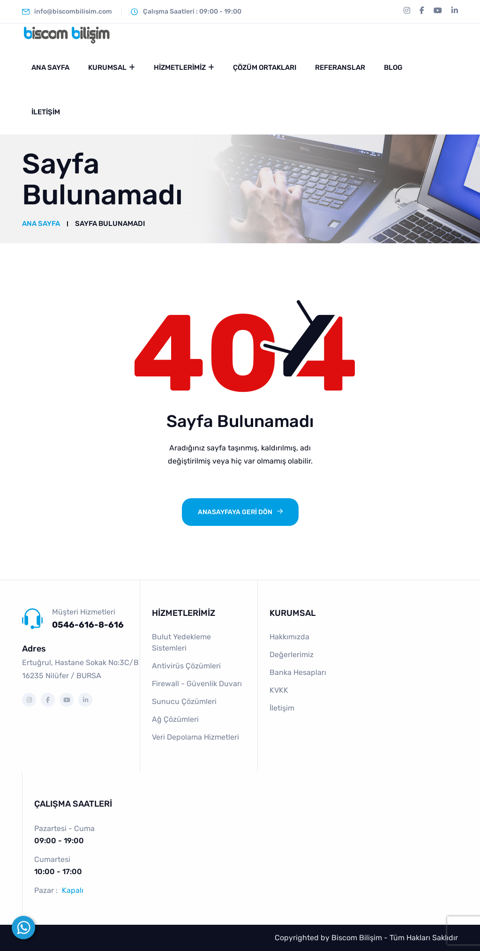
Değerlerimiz (292, 654)
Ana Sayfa (50, 67)
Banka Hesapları (298, 672)
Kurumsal (107, 67)
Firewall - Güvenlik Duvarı (197, 683)
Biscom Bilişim (356, 937)
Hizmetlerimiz (180, 67)
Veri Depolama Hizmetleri (195, 737)
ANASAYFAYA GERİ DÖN (235, 512)
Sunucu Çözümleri (184, 701)
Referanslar (340, 67)
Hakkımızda (289, 636)
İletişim (45, 112)
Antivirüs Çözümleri (186, 665)
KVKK (279, 690)
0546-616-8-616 (88, 625)
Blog (393, 67)
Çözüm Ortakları (264, 67)
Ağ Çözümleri (175, 719)
